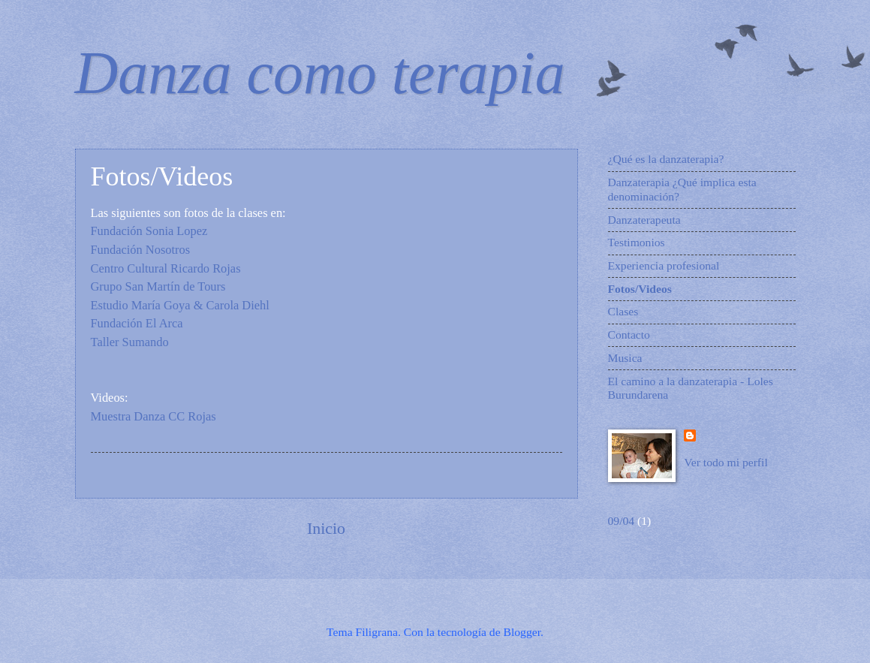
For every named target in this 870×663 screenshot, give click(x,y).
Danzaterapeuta (644, 219)
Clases (623, 311)
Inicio (326, 528)
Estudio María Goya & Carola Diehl (180, 305)
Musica (625, 357)
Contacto (629, 334)
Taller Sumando (131, 342)
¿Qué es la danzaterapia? (666, 158)
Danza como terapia (320, 73)
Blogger (522, 631)
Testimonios (636, 242)
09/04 (621, 520)
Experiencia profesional (664, 265)
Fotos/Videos (640, 288)
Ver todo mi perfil (726, 462)
